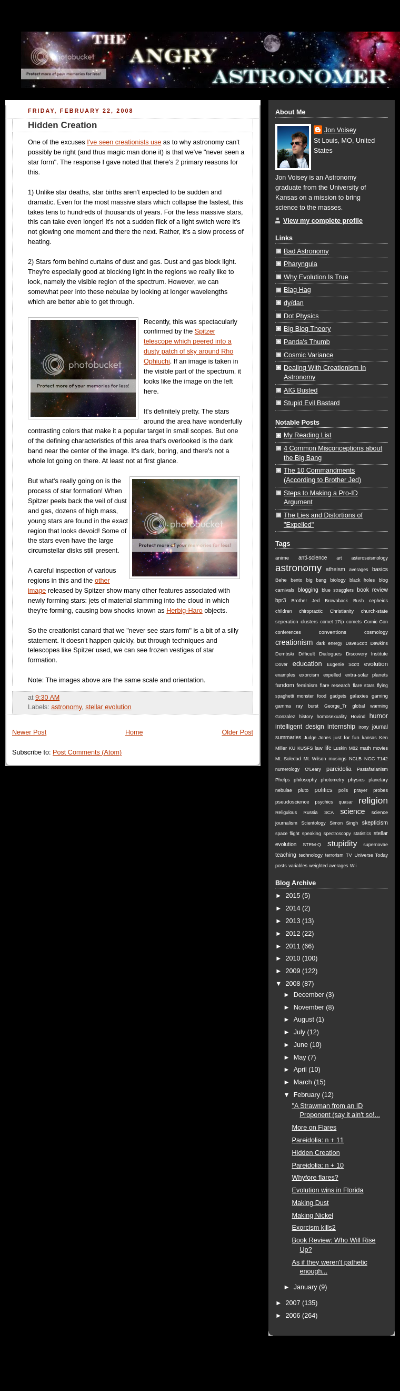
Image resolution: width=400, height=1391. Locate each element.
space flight (287, 833)
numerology (287, 769)
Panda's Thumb (307, 342)
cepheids (378, 600)
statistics (362, 833)
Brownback (336, 600)
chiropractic (311, 611)
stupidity (342, 843)
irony (363, 727)
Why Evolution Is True (316, 277)
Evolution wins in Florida (328, 1190)
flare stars (363, 685)
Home (134, 732)
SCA (329, 812)
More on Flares (314, 1127)
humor (378, 716)
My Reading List (307, 435)
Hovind (358, 716)
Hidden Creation (62, 125)
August (305, 1019)
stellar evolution (108, 707)
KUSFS (305, 748)
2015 (294, 895)
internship (341, 726)
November (310, 1007)
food (321, 696)
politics (323, 790)
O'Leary (313, 769)
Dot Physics (301, 316)
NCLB (355, 758)
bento (296, 580)
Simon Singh (343, 823)
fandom (284, 685)
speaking (311, 833)
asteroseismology (369, 558)
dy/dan (294, 303)
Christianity (342, 611)
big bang (316, 580)
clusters (309, 621)
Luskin (339, 748)
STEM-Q (312, 844)
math (365, 748)
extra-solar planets (366, 675)
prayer (360, 790)
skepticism (375, 822)
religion (373, 800)
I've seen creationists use (124, 142)
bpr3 (280, 600)
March (304, 1082)
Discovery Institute (367, 654)
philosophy (305, 779)
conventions (332, 632)
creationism (294, 642)
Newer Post (29, 732)
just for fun (346, 737)
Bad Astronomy (306, 251)
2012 (294, 933)
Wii (353, 865)
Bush (358, 600)
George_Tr (335, 706)
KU (292, 748)
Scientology (313, 823)
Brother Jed (305, 600)
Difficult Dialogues (320, 654)
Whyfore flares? (315, 1177)
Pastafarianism (372, 769)
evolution (376, 664)
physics (356, 779)
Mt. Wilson (315, 758)
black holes (362, 580)
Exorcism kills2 (314, 1227)
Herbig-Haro (184, 610)
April (301, 1069)
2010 (294, 958)
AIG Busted (300, 390)
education (307, 664)
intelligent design (299, 726)
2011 (294, 946)
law (319, 748)
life (327, 748)
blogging (308, 590)
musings (337, 758)
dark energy (329, 643)
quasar (346, 802)
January (306, 1287)
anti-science (312, 558)
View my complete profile (323, 220)
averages (358, 569)
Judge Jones (317, 737)
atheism (335, 569)
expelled (332, 675)
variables (297, 865)
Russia (311, 812)
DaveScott (356, 643)
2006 (294, 1315)
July (300, 1032)
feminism (307, 685)
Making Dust (310, 1203)
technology (311, 855)
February (308, 1095)
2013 (294, 921)
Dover (281, 664)
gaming (380, 696)
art (339, 558)
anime (282, 558)
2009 (294, 971)
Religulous (286, 812)
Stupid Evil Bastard (312, 403)
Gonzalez (285, 716)
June (302, 1045)
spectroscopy (337, 833)
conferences (288, 632)
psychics (324, 802)
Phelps (282, 779)
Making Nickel (312, 1215)
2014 (294, 908)
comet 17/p (332, 621)
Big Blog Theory (307, 328)
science (352, 811)
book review (372, 590)
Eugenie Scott (343, 664)
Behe (281, 580)
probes (380, 790)
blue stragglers (338, 590)
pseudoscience (292, 802)
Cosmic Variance (308, 355)
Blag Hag (297, 289)
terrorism (334, 855)
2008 (294, 983)
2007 (294, 1303)
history (306, 716)
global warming (370, 706)
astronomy (66, 707)
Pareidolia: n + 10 (318, 1165)
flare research (335, 685)
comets (354, 621)
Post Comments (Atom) (87, 752)
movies (380, 748)
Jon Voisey (340, 130)
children (283, 611)
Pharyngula (300, 264)
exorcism (309, 675)
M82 (353, 748)
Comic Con (376, 621)
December (310, 994)
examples (285, 675)
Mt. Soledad (288, 758)
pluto (303, 790)
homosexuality (332, 716)
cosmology (376, 632)
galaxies (358, 696)
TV (349, 855)
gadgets (338, 696)
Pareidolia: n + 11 (318, 1140)
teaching (285, 854)
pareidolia (339, 769)
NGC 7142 (376, 758)
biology (338, 580)
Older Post (237, 732)
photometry (332, 779)
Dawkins (379, 643)
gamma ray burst (296, 706)
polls (343, 790)
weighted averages (328, 865)
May (301, 1057)
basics (380, 569)
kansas (369, 737)
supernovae (375, 844)
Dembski (284, 654)
